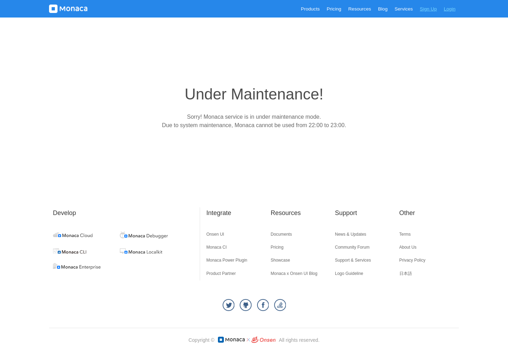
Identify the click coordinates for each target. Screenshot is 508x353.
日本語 (405, 273)
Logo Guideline (349, 273)
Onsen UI (215, 234)
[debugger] (144, 237)
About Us (408, 247)
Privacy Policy (412, 260)
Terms (405, 234)
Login (449, 9)
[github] (246, 305)
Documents (281, 234)
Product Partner (221, 273)
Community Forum (352, 247)
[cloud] (72, 235)
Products (310, 9)
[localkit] (141, 252)
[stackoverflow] (280, 305)
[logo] (68, 9)
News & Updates (350, 234)
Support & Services (353, 260)
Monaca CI (216, 247)
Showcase (280, 260)
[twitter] (228, 305)
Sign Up (428, 9)
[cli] (69, 252)
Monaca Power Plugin (226, 260)
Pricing (334, 9)
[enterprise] (77, 268)
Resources (359, 9)
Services (403, 9)
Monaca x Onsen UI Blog (294, 273)
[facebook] (263, 305)
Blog (382, 9)
